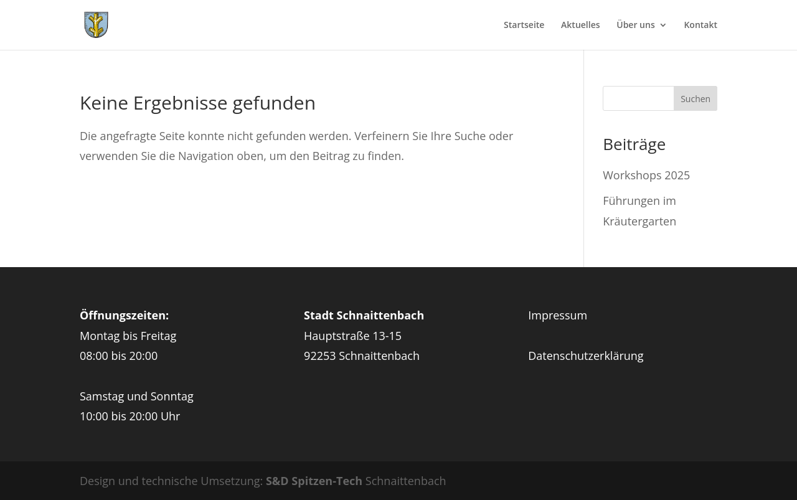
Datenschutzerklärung (585, 355)
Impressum (557, 315)
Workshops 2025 (646, 174)
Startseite (524, 26)
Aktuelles (580, 26)
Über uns (635, 26)
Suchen (695, 99)
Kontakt (700, 26)
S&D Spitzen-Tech (314, 480)
